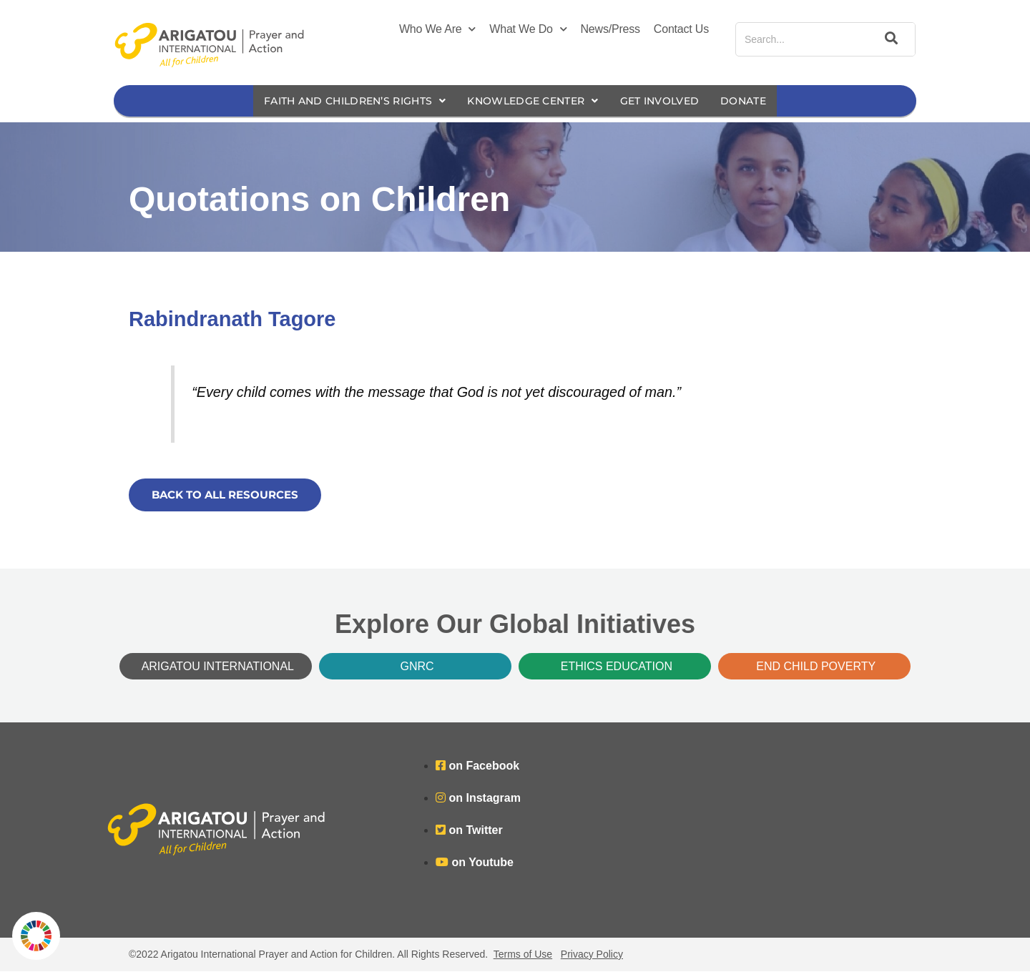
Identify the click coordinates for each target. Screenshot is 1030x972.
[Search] (889, 39)
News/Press (610, 29)
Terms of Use (523, 955)
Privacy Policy (592, 955)
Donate (759, 101)
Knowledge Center (534, 101)
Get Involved (670, 101)
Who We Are (437, 29)
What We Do (527, 29)
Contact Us (681, 29)
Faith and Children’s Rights (345, 101)
